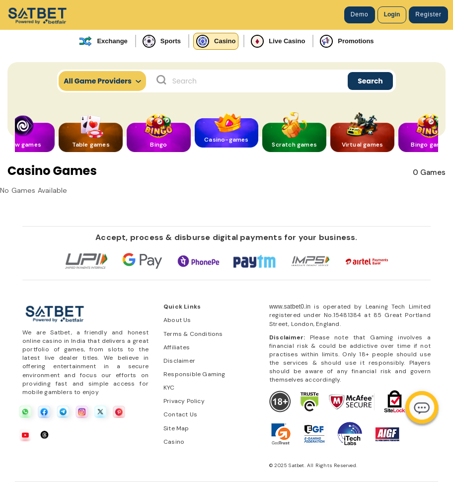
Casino (215, 41)
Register (428, 14)
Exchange (103, 41)
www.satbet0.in (290, 306)
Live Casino (278, 41)
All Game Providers (102, 81)
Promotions (347, 41)
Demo (360, 14)
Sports (162, 41)
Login (392, 14)
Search (370, 81)
